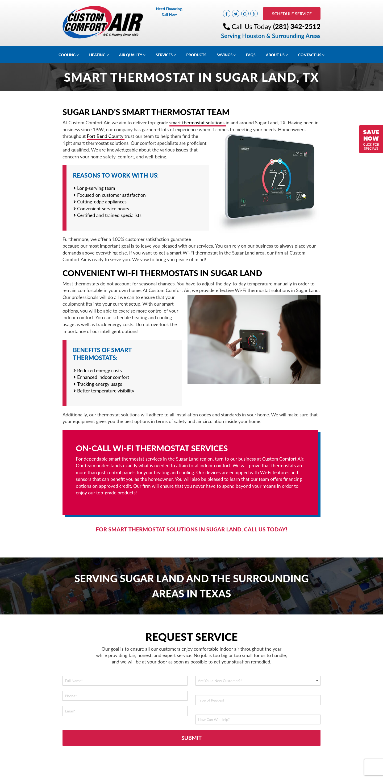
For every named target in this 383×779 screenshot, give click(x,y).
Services (164, 54)
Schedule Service (292, 13)
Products (196, 54)
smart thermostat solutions (197, 122)
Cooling (67, 54)
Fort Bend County (106, 136)
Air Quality (130, 54)
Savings (224, 54)
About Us (275, 54)
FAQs (251, 54)
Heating (97, 54)
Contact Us (309, 54)
